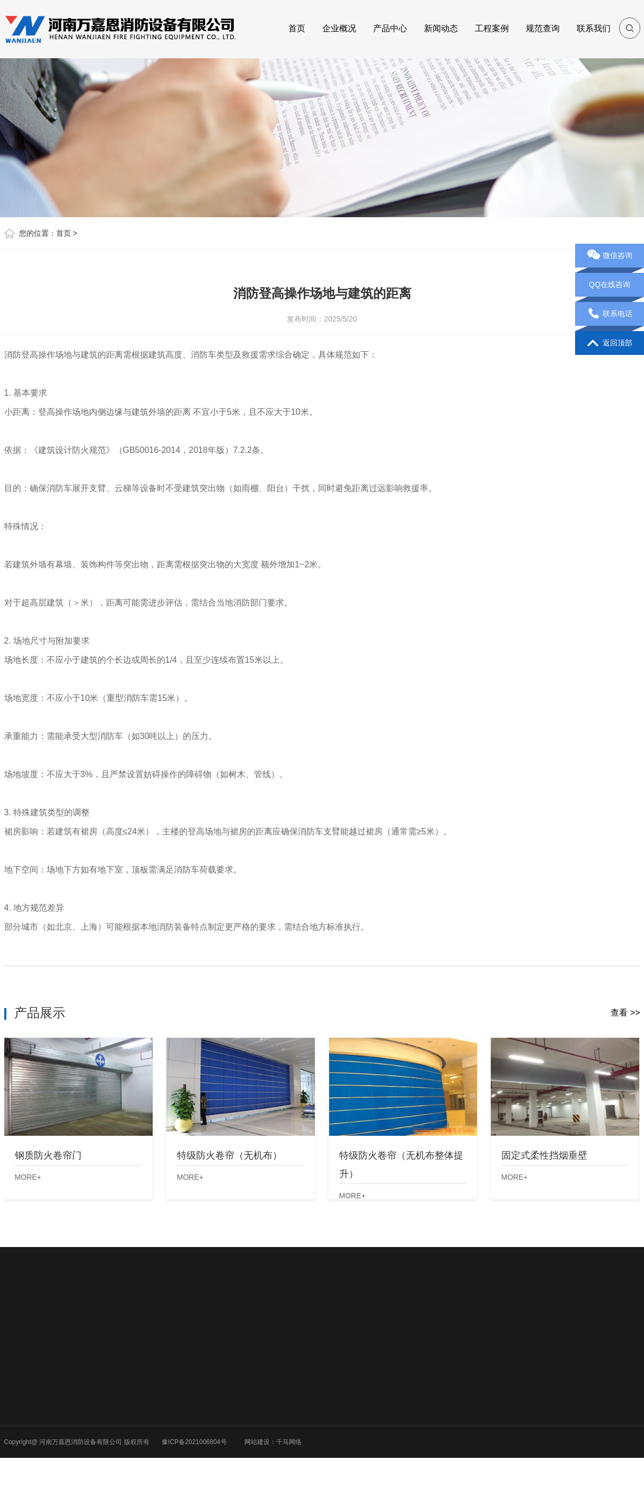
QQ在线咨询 (609, 284)
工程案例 (492, 28)
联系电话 (609, 314)
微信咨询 (609, 256)
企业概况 (339, 28)
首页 (296, 28)
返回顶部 (609, 343)
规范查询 (543, 28)
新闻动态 (441, 28)
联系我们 (594, 28)
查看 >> (625, 1012)
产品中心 (390, 28)
